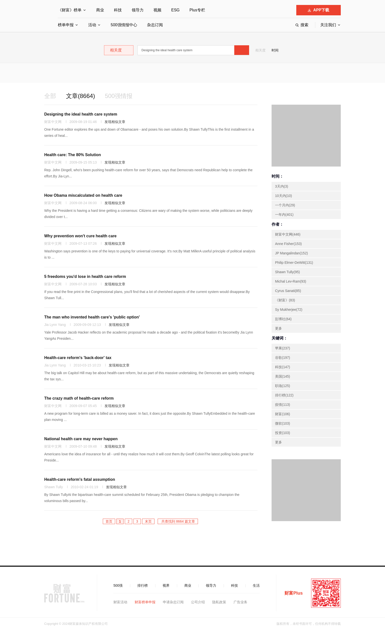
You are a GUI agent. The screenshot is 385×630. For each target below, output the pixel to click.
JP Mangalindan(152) (291, 253)
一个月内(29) (285, 205)
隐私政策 (219, 602)
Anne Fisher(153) (288, 244)
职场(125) (282, 386)
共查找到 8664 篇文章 (177, 521)
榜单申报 (66, 25)
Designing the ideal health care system (80, 114)
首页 (109, 521)
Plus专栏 (197, 10)
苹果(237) (282, 348)
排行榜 (142, 585)
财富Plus (293, 593)
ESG (175, 10)
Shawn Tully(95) (287, 272)
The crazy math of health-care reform (79, 398)
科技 (118, 10)
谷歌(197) (282, 358)
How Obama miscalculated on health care (83, 195)
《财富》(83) (285, 300)
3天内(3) (281, 186)
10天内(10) (283, 196)
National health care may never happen (81, 439)
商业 (100, 10)
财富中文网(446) (287, 234)
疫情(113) (282, 405)
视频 (157, 10)
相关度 (260, 50)
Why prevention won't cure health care (80, 236)
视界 (166, 585)
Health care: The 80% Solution (72, 155)
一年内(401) (284, 215)
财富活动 (120, 602)
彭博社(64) (283, 319)
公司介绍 (198, 602)
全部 (50, 96)
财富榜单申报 (145, 602)
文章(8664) (80, 96)
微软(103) (282, 423)
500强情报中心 (124, 25)
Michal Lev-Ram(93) (290, 281)
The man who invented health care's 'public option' (92, 317)
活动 (92, 25)
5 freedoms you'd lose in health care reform (85, 276)
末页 (148, 521)
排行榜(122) (284, 395)
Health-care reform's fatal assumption (79, 479)
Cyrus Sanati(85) (288, 291)
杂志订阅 (155, 25)
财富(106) (282, 414)
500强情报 (118, 96)
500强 (118, 585)
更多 (278, 328)
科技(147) (282, 367)
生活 (256, 585)
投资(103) (282, 433)
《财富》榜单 (70, 10)
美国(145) (282, 376)
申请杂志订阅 (173, 602)
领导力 (138, 10)
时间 (275, 50)
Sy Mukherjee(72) (288, 310)
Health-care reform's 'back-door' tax (77, 358)
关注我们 (328, 25)
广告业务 (240, 602)
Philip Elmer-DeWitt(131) (294, 263)
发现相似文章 (115, 122)
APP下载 (318, 10)
